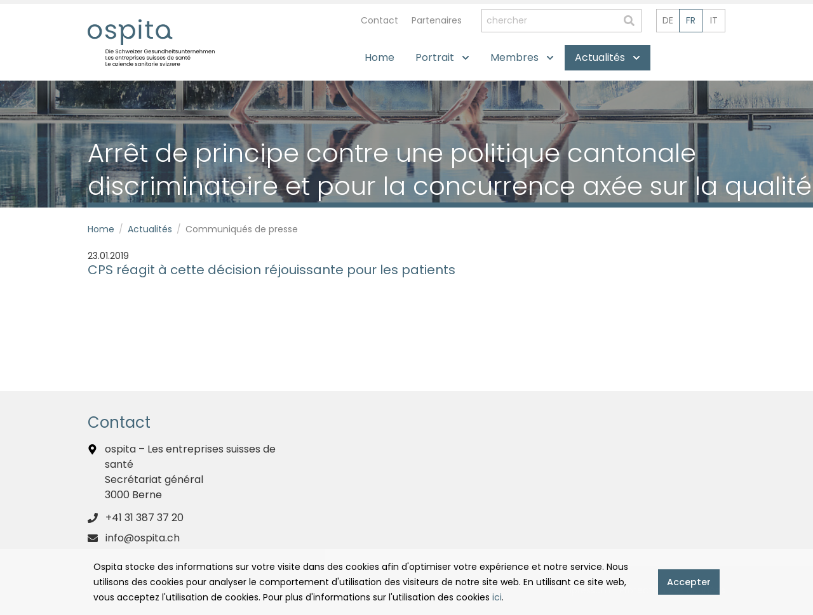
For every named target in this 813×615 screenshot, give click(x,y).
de (667, 20)
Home (101, 229)
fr (690, 20)
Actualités (150, 229)
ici (497, 597)
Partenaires (437, 20)
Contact (379, 20)
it (714, 20)
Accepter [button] (689, 582)
